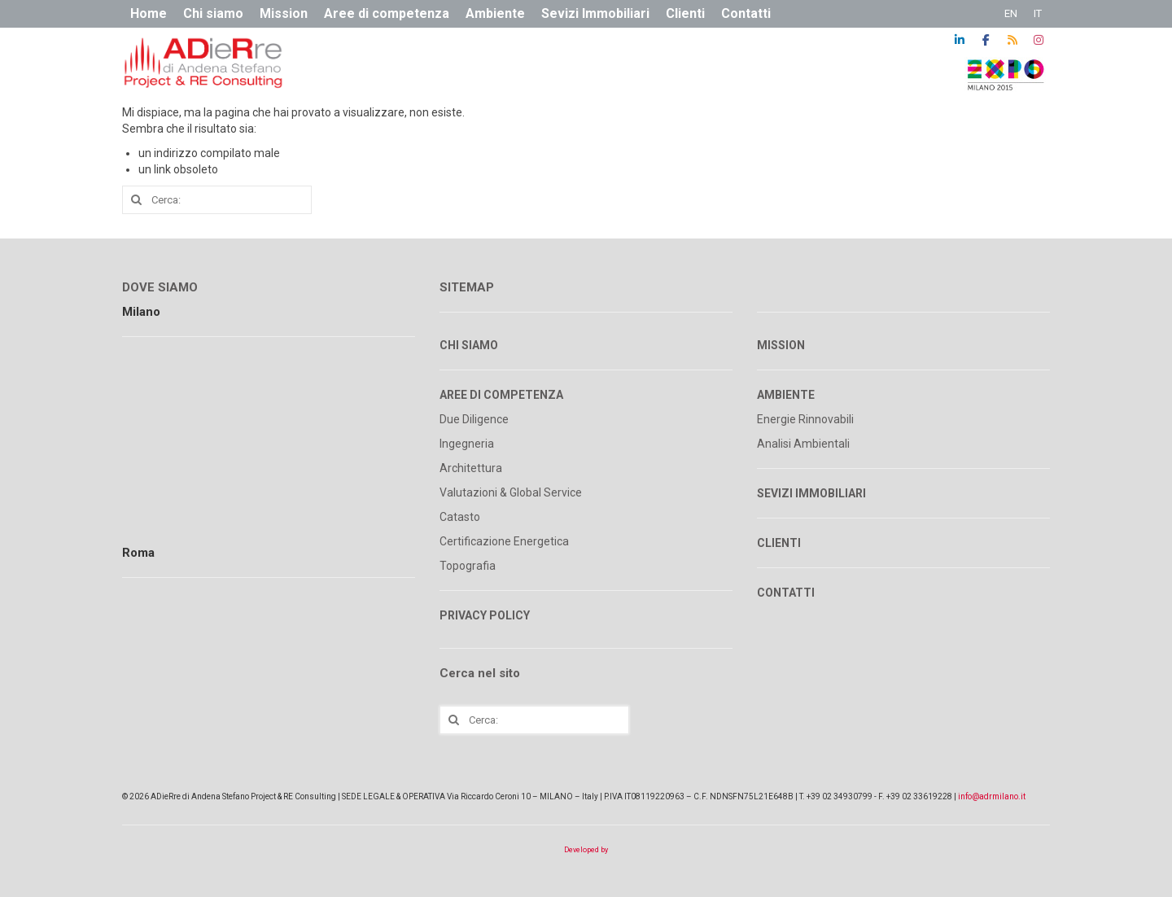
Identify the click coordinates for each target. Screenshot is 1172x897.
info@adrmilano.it (992, 796)
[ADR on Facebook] (985, 39)
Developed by (586, 850)
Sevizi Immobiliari (595, 13)
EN (1010, 13)
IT (1038, 13)
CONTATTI (786, 592)
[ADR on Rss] (1012, 39)
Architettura (471, 468)
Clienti (685, 13)
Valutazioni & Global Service (511, 492)
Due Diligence (474, 419)
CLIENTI (779, 542)
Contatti (746, 13)
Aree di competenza (386, 13)
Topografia (468, 565)
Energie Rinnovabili (805, 419)
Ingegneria (467, 443)
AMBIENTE (786, 394)
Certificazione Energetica (504, 541)
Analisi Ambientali (803, 443)
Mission (284, 13)
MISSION (781, 345)
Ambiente (495, 13)
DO (130, 287)
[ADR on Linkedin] (959, 39)
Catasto (460, 516)
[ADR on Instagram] (1038, 39)
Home (148, 13)
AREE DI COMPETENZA (501, 394)
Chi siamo (213, 13)
